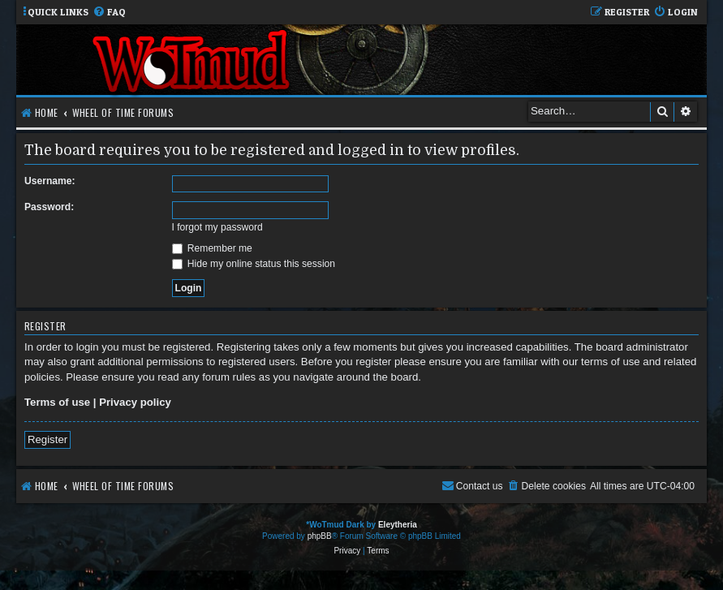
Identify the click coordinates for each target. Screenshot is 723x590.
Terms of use (57, 402)
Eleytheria (397, 524)
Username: (49, 181)
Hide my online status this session (254, 263)
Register (47, 439)
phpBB (320, 536)
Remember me (212, 248)
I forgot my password (217, 227)
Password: (49, 207)
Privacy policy (135, 402)
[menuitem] (109, 13)
